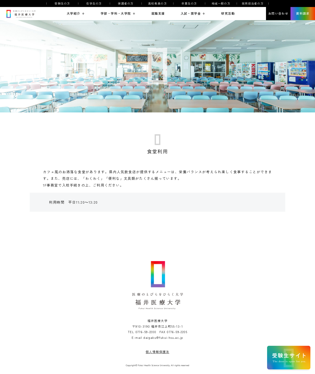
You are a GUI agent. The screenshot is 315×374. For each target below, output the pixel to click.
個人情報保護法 (157, 352)
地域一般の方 (221, 3)
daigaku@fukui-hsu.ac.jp (163, 337)
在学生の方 (94, 3)
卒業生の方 (189, 3)
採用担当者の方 (253, 3)
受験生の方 (62, 3)
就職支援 (158, 13)
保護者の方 (126, 3)
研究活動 (228, 13)
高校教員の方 (157, 3)
